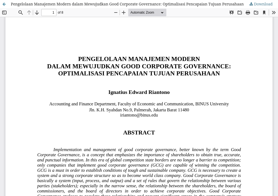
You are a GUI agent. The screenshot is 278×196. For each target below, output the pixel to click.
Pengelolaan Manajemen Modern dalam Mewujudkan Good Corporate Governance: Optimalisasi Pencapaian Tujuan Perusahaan (127, 4)
